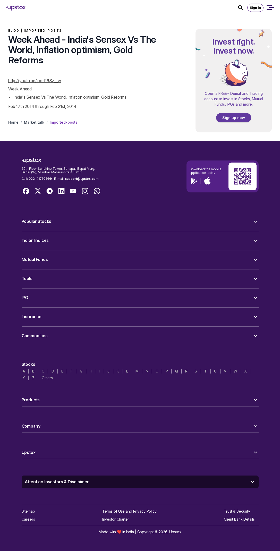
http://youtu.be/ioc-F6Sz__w (34, 80)
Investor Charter (115, 519)
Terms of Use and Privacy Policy (129, 511)
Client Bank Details (239, 519)
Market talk (34, 122)
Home (13, 122)
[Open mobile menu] (270, 7)
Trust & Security (237, 511)
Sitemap (28, 511)
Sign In (255, 8)
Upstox (175, 532)
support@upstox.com (81, 179)
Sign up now (233, 117)
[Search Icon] (242, 7)
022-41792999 (40, 179)
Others (47, 378)
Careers (28, 519)
